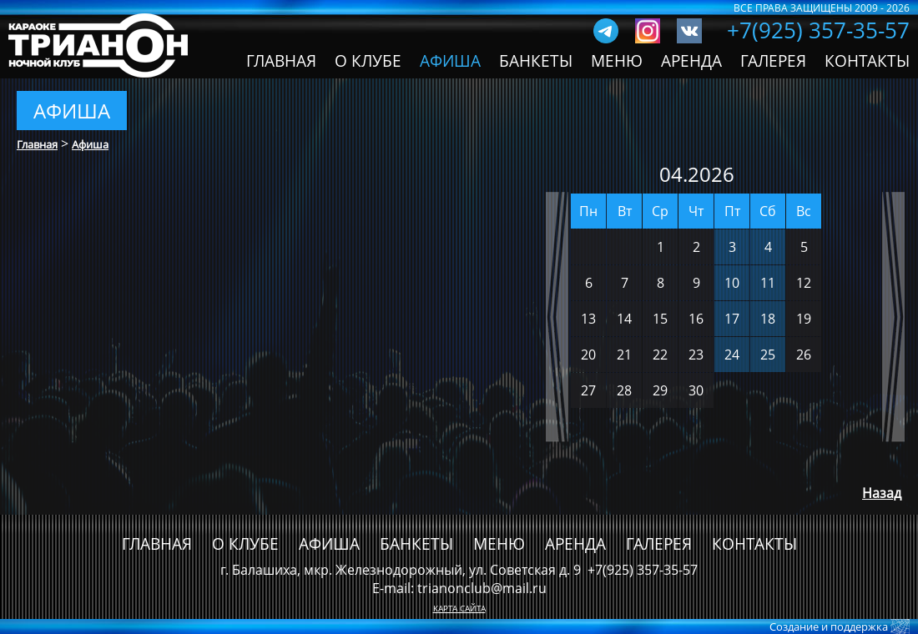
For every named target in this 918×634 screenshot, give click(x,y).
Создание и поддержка (829, 626)
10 (731, 283)
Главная (37, 144)
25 (767, 354)
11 (767, 283)
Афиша (90, 144)
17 (731, 318)
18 (767, 318)
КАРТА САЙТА (459, 608)
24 (731, 354)
